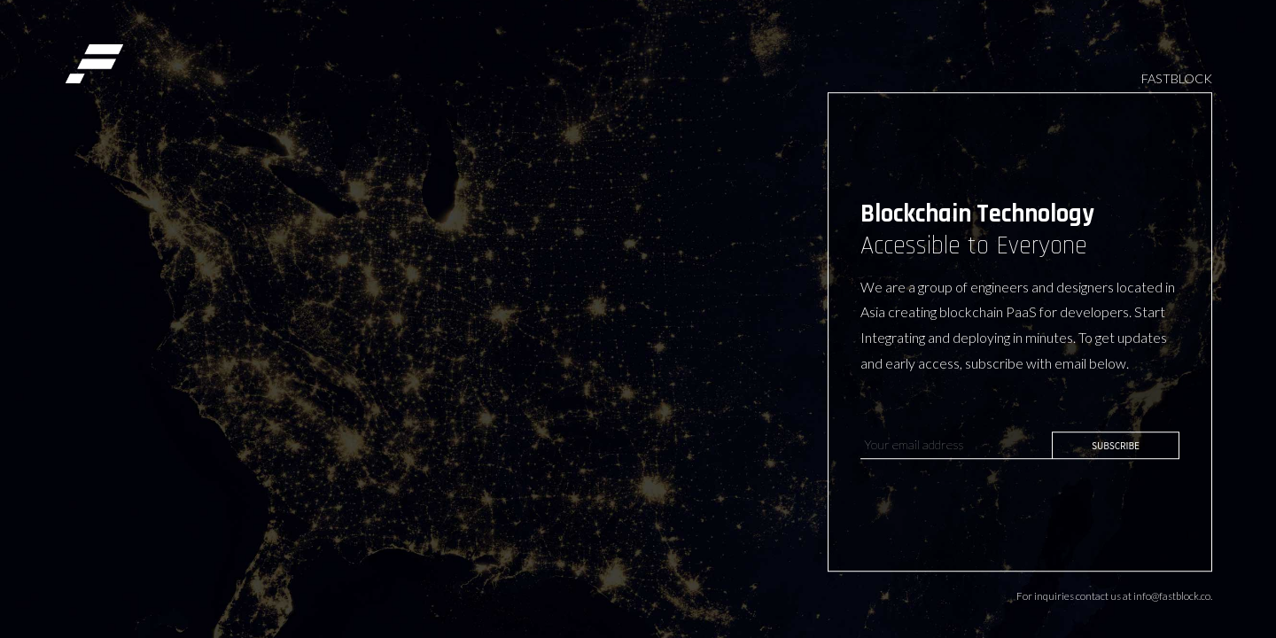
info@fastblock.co (1171, 596)
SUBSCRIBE (1116, 445)
